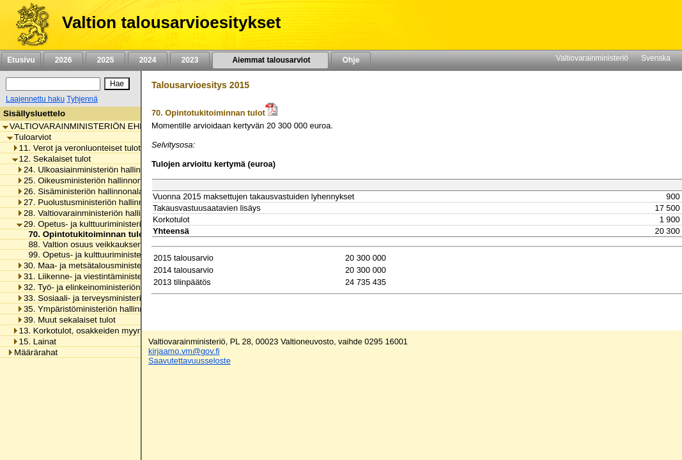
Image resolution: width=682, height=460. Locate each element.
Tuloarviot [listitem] (29, 137)
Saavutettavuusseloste (189, 360)
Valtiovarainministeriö (592, 58)
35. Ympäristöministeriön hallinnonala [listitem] (91, 309)
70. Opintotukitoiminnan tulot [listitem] (83, 234)
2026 (63, 60)
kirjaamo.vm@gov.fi (184, 351)
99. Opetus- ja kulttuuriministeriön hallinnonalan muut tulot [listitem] (134, 254)
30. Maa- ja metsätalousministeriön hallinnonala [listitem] (110, 265)
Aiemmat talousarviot (270, 60)
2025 (105, 60)
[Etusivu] (28, 25)
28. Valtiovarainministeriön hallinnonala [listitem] (94, 213)
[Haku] (53, 84)
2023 (190, 60)
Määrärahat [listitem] (32, 352)
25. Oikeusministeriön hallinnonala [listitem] (85, 180)
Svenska (655, 58)
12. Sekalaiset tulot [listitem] (51, 159)
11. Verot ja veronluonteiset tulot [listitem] (76, 148)
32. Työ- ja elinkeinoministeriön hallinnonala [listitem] (103, 287)
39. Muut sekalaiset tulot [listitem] (66, 320)
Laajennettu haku (35, 99)
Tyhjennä (82, 99)
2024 (147, 60)
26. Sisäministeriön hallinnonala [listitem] (80, 191)
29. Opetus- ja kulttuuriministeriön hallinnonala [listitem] (107, 224)
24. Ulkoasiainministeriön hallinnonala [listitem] (91, 169)
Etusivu (21, 60)
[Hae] (117, 83)
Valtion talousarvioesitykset (171, 22)
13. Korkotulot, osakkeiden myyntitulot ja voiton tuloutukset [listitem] (126, 330)
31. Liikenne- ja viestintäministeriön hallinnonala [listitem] (110, 276)
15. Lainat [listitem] (34, 341)
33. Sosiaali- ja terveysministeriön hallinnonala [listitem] (107, 298)
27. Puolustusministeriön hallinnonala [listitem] (90, 202)
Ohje (351, 60)
